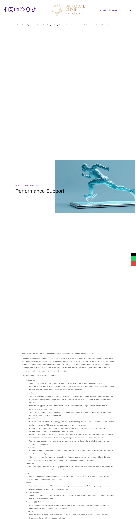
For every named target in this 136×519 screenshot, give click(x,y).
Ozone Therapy (48, 25)
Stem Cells (17, 25)
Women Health (37, 25)
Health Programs (7, 25)
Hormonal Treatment (102, 25)
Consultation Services (88, 25)
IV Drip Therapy (59, 25)
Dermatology (26, 25)
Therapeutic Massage (73, 25)
